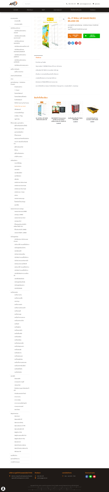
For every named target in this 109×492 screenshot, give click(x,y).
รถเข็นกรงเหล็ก (19, 298)
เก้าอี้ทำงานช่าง (18, 156)
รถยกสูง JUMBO (19, 215)
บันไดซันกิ (30, 489)
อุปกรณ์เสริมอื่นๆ (19, 132)
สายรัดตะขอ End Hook (20, 185)
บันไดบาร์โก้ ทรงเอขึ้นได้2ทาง (22, 244)
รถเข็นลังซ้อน (18, 337)
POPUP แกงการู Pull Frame (22, 103)
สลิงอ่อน (17, 179)
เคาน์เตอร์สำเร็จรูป (19, 113)
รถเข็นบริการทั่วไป (19, 320)
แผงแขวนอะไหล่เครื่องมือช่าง (22, 138)
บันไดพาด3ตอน (78, 489)
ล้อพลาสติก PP (18, 419)
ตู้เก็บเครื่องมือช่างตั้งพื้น (21, 125)
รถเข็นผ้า (17, 324)
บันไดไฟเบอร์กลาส (15, 28)
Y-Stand (17, 90)
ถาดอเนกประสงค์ (19, 406)
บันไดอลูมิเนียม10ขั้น (46, 489)
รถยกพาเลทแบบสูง (19, 198)
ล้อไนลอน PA (18, 451)
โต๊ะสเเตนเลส (18, 135)
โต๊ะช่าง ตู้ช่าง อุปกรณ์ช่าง (17, 123)
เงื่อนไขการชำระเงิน (76, 10)
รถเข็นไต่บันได (18, 372)
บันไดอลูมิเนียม (14, 237)
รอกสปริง (17, 169)
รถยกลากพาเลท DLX (20, 218)
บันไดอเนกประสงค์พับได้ (21, 264)
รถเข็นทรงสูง (18, 314)
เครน (12, 79)
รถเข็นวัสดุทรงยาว (19, 346)
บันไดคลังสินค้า (70, 489)
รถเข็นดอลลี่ (18, 311)
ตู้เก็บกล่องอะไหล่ (19, 147)
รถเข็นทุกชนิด (14, 292)
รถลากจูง (17, 301)
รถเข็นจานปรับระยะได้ (20, 308)
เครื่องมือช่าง (14, 160)
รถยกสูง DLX (18, 221)
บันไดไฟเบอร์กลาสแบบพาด (21, 65)
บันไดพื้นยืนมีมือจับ (19, 279)
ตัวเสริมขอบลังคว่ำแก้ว (20, 393)
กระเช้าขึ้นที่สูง (18, 163)
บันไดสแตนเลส (63, 489)
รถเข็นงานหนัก (18, 304)
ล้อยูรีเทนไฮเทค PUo (20, 439)
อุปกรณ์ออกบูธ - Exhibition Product (83, 25)
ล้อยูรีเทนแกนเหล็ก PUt (20, 435)
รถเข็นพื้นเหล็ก (18, 333)
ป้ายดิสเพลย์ (73, 29)
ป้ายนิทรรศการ (18, 87)
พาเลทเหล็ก (18, 21)
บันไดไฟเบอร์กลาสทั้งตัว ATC (22, 46)
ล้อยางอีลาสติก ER (19, 429)
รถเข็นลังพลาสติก (19, 343)
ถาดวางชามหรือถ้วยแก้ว (21, 403)
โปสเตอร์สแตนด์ (19, 93)
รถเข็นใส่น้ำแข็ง (18, 369)
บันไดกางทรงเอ (58, 487)
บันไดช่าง (39, 488)
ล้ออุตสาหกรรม (14, 413)
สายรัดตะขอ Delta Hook (21, 182)
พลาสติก (13, 376)
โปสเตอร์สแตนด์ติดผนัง (20, 96)
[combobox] (43, 4)
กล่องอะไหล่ (17, 385)
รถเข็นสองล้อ (18, 349)
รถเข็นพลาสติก (18, 330)
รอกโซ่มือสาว (18, 176)
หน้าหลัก (15, 10)
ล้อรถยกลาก (18, 442)
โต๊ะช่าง (16, 150)
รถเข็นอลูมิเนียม (19, 359)
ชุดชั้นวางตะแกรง (19, 72)
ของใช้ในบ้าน (14, 455)
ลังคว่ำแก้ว (17, 409)
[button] (63, 19)
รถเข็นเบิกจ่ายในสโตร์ (20, 366)
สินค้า (43, 10)
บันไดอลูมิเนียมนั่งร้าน (20, 248)
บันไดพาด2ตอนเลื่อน (20, 254)
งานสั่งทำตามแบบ (15, 462)
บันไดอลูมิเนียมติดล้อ (20, 282)
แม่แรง (16, 195)
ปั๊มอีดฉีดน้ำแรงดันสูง (20, 202)
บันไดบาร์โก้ (69, 488)
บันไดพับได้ (64, 488)
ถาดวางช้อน (18, 400)
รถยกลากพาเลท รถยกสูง (17, 209)
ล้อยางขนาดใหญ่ (19, 422)
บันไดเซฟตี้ (79, 487)
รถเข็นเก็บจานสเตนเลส (20, 362)
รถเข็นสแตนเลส (19, 356)
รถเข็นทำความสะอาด (20, 317)
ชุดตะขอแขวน (18, 166)
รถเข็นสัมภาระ (18, 353)
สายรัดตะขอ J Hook (20, 192)
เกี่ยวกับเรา (30, 10)
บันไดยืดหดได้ (18, 251)
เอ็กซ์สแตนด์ (18, 109)
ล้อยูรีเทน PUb (18, 432)
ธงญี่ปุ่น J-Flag (19, 116)
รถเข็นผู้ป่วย (18, 327)
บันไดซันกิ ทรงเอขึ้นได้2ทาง (21, 257)
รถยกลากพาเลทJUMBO (21, 211)
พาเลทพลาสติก (18, 24)
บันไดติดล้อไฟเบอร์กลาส (33, 487)
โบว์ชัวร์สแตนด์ (18, 100)
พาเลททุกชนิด (14, 18)
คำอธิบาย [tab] (38, 58)
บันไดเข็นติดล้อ (18, 288)
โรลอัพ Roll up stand (20, 106)
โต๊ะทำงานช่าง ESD (19, 129)
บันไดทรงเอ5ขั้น (57, 488)
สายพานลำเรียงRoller (16, 76)
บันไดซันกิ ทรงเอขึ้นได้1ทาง (21, 270)
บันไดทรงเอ (73, 487)
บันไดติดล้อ (51, 488)
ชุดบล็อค (17, 205)
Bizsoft (77, 485)
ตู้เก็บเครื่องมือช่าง (19, 153)
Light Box (17, 119)
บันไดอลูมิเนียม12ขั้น (55, 489)
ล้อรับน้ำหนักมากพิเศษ (20, 445)
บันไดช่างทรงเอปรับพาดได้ (21, 260)
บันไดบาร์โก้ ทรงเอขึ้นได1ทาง (22, 267)
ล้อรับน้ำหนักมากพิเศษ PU (21, 448)
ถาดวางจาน (18, 397)
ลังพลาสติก (17, 378)
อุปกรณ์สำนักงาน (15, 459)
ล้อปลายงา (17, 416)
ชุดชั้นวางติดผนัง (15, 69)
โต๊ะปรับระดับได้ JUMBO (20, 229)
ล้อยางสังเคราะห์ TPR (20, 426)
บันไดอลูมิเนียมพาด (19, 285)
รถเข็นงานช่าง (18, 295)
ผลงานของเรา (58, 10)
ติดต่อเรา (92, 10)
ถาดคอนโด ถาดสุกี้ (19, 382)
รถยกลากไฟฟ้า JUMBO (21, 233)
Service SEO (71, 485)
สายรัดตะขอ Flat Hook (20, 189)
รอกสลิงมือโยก (18, 173)
